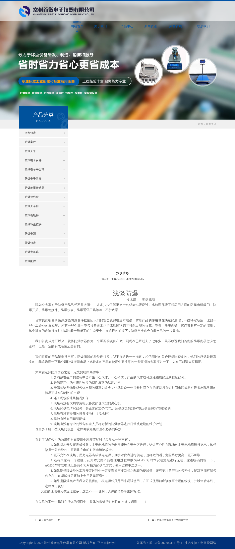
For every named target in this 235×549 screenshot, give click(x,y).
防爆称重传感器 (34, 187)
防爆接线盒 (32, 196)
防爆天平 (30, 151)
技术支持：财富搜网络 (200, 543)
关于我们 (101, 24)
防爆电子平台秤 (34, 169)
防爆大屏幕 (32, 251)
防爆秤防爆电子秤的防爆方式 (172, 520)
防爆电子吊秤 (33, 178)
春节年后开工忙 (52, 520)
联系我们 (203, 24)
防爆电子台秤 (33, 160)
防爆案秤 (30, 141)
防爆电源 (30, 233)
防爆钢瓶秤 (32, 215)
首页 (200, 124)
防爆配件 (30, 261)
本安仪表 (30, 132)
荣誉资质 (176, 24)
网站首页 (77, 24)
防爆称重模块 (33, 224)
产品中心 (127, 24)
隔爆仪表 (30, 242)
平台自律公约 (106, 543)
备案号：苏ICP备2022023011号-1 (159, 543)
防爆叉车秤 (32, 206)
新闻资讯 (151, 24)
